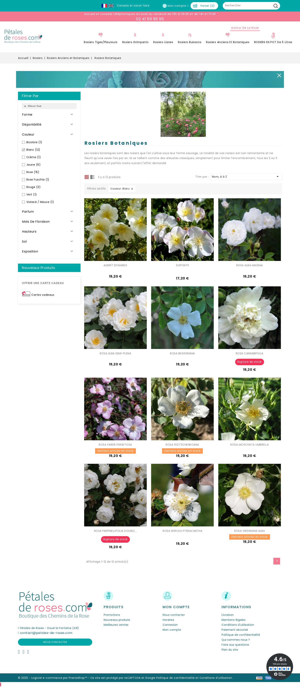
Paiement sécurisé (235, 630)
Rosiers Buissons (189, 42)
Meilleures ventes (116, 625)
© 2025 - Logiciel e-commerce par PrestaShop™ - (54, 678)
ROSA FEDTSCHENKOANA (182, 445)
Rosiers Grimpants (135, 42)
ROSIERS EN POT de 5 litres (273, 42)
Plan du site (230, 650)
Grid (87, 177)
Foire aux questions (235, 645)
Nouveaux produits (117, 620)
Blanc (33, 150)
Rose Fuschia (37, 179)
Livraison (228, 615)
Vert (31, 194)
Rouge (33, 187)
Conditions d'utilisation (238, 625)
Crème (33, 157)
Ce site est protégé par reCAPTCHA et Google (123, 678)
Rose (32, 172)
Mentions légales (233, 620)
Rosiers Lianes (163, 42)
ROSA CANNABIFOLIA (249, 353)
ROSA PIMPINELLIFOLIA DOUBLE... (115, 531)
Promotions (112, 615)
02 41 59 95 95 (150, 19)
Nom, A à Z (246, 176)
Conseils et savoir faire (133, 5)
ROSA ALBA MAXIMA (249, 265)
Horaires (168, 620)
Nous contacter (55, 642)
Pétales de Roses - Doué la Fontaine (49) (49, 628)
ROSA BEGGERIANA (182, 353)
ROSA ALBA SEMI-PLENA (115, 353)
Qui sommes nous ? (236, 640)
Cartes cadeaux (42, 295)
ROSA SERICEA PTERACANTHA (182, 531)
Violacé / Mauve (40, 202)
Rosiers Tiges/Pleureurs (100, 42)
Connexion (170, 625)
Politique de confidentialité (241, 635)
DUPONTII (182, 265)
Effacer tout (33, 106)
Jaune (33, 165)
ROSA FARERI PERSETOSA (115, 445)
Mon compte (172, 630)
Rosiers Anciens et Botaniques (227, 42)
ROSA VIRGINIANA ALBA (249, 531)
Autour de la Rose (245, 28)
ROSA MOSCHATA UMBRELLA (249, 445)
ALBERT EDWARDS (115, 265)
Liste (92, 177)
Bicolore (34, 142)
